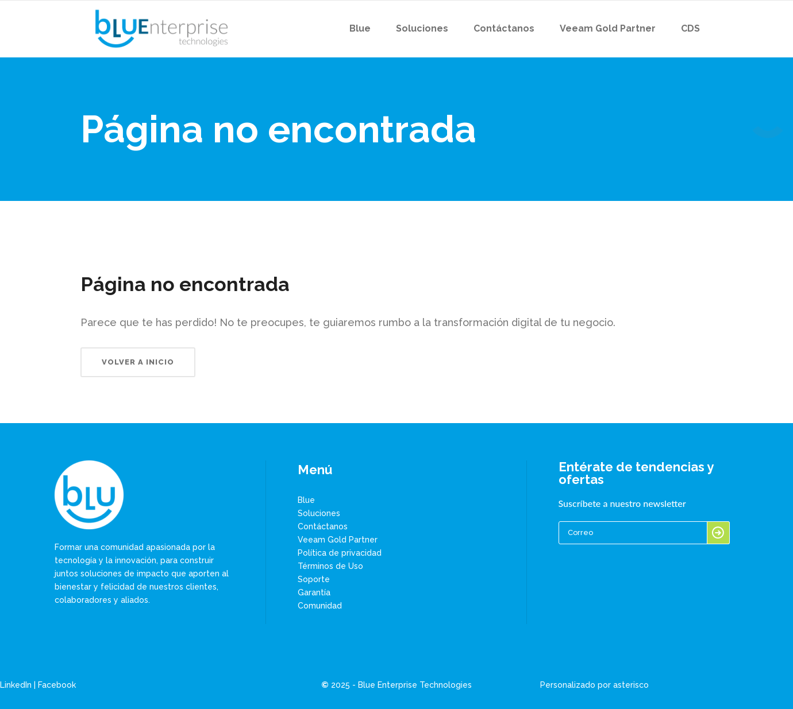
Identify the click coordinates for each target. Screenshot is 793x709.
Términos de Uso (330, 566)
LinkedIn (16, 684)
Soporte (314, 579)
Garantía (314, 592)
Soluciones (319, 513)
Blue (306, 500)
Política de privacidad (340, 552)
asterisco (631, 684)
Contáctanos (323, 526)
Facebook (57, 684)
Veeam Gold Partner (338, 539)
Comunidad (320, 605)
